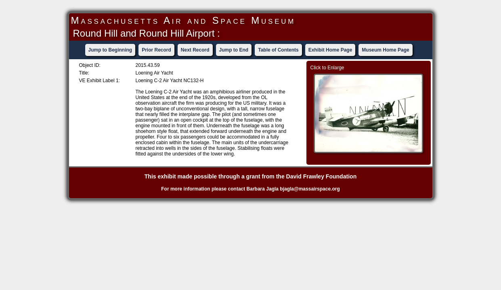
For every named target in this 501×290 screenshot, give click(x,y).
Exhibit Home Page (330, 50)
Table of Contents (278, 50)
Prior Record (156, 50)
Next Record (195, 50)
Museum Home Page (385, 50)
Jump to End (234, 50)
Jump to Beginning (110, 50)
